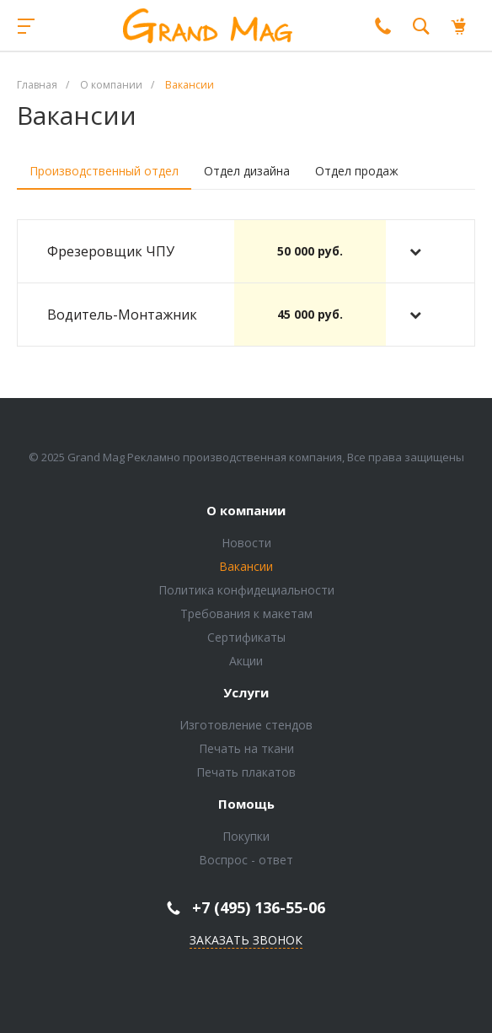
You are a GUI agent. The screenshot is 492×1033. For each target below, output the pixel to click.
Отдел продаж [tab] (356, 171)
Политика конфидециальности (246, 590)
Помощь (246, 804)
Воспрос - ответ (246, 860)
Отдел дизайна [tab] (247, 171)
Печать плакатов (246, 772)
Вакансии (246, 566)
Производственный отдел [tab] (104, 171)
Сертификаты (246, 637)
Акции (246, 661)
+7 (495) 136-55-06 (258, 907)
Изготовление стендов (246, 725)
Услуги (246, 693)
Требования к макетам (246, 613)
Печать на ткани (246, 748)
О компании (246, 511)
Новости (246, 543)
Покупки (246, 836)
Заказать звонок (246, 940)
